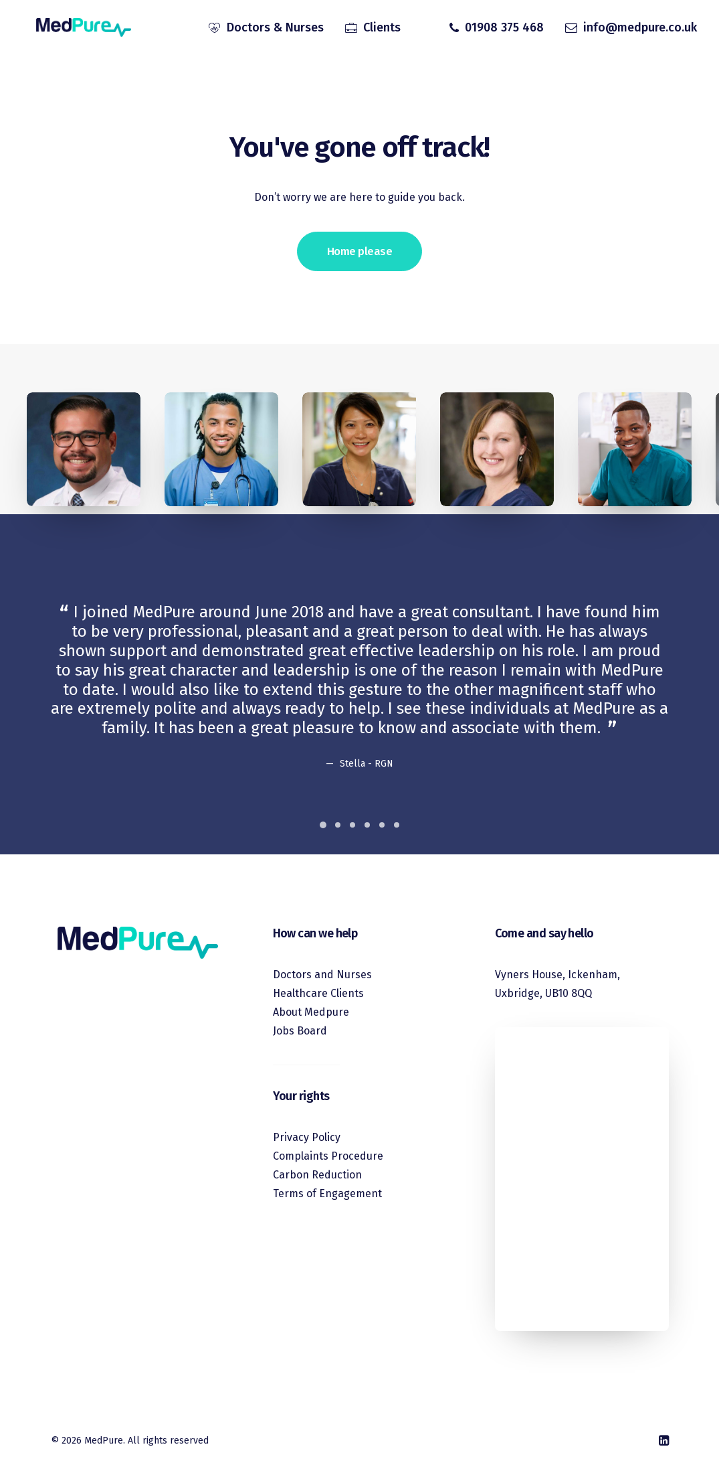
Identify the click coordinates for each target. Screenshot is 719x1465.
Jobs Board (300, 1030)
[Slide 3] (352, 825)
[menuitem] (266, 29)
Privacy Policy (306, 1137)
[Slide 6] (396, 825)
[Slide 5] (382, 825)
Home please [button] (359, 251)
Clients (382, 28)
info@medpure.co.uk (640, 28)
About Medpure (311, 1012)
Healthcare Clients (318, 993)
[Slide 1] (323, 825)
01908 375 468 (504, 28)
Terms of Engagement (327, 1193)
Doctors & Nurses (275, 28)
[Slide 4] (367, 825)
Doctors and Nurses (322, 974)
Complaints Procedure (328, 1156)
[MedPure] (77, 29)
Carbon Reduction (317, 1174)
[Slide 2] (337, 825)
